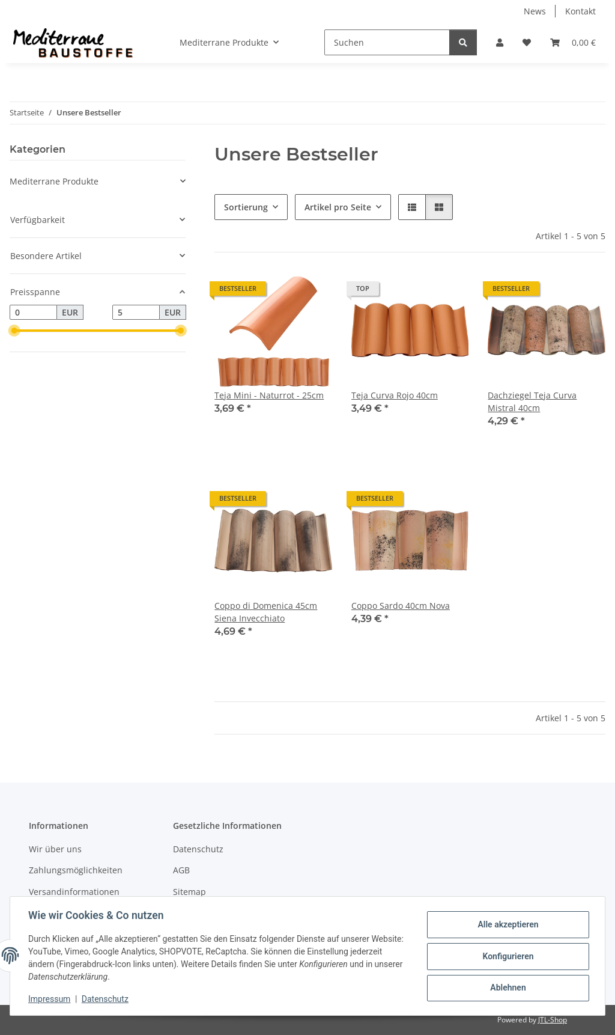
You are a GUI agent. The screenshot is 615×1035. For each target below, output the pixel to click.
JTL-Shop (552, 1020)
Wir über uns (55, 849)
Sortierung (246, 207)
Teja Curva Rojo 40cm (394, 395)
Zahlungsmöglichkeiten (76, 870)
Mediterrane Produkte (54, 181)
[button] (499, 42)
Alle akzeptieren (506, 925)
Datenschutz (106, 999)
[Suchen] (387, 42)
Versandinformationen (74, 891)
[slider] (14, 331)
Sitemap (189, 891)
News (535, 11)
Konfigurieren (506, 956)
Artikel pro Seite (337, 207)
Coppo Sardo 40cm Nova (400, 605)
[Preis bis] (136, 312)
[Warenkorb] (573, 42)
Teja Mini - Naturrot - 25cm (269, 395)
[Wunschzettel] (527, 42)
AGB (181, 870)
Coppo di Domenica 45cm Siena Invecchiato (265, 612)
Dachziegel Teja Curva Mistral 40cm (532, 401)
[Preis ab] (33, 312)
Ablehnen (506, 987)
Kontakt (580, 11)
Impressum (50, 999)
